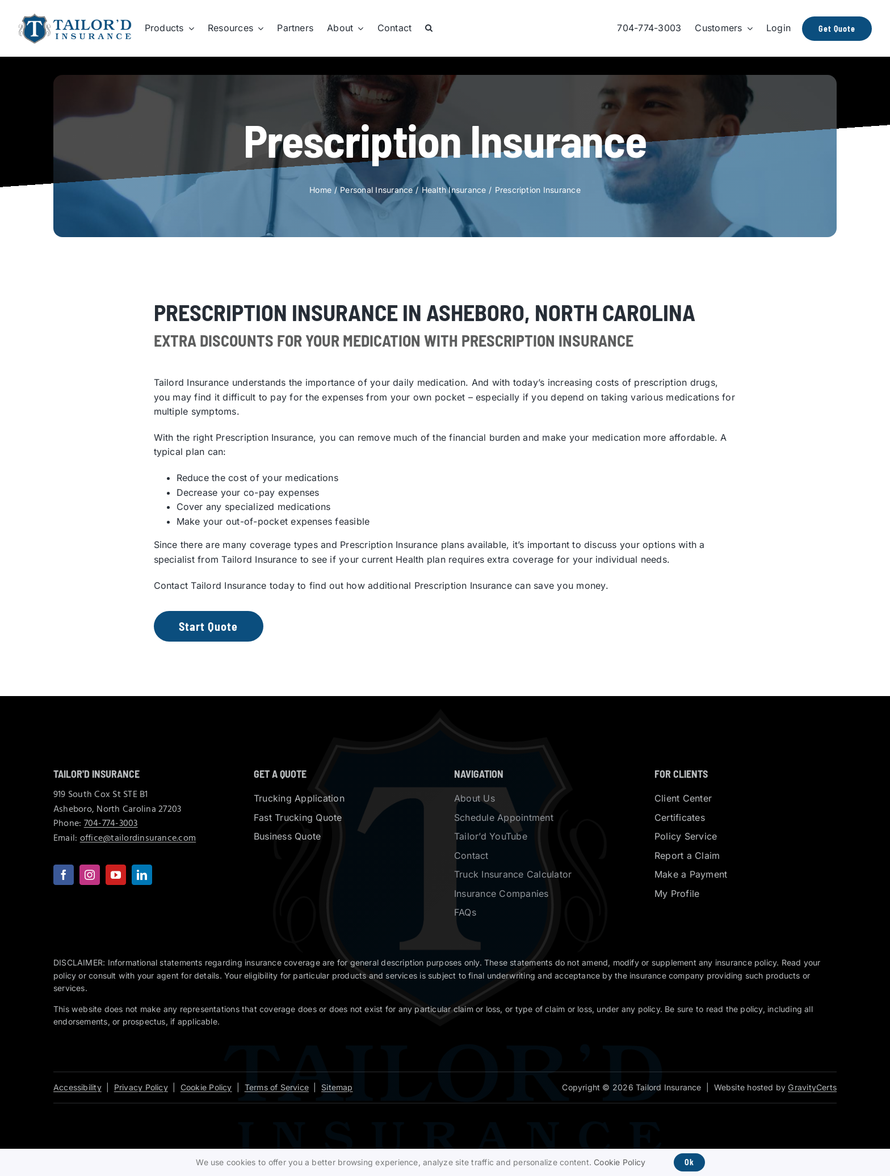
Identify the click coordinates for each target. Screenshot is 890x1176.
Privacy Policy (141, 1087)
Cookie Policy (206, 1087)
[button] (429, 28)
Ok (689, 1162)
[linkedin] (142, 875)
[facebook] (63, 875)
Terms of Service (277, 1087)
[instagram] (89, 875)
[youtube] (116, 875)
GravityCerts (812, 1087)
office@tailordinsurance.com (138, 838)
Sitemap (336, 1087)
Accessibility (77, 1087)
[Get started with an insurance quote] (207, 626)
